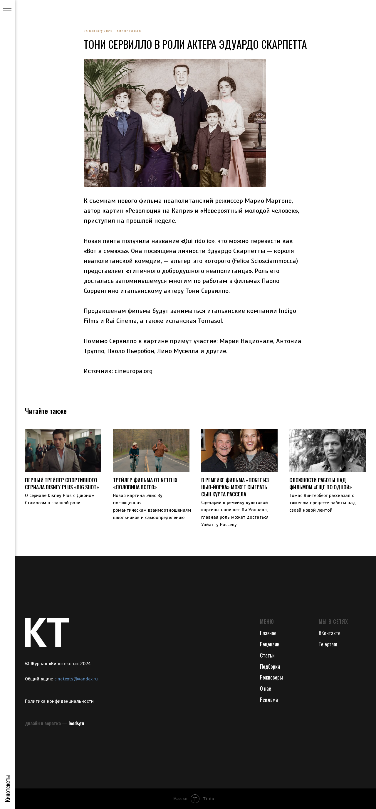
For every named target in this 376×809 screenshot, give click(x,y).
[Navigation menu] (7, 9)
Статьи (267, 655)
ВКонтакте (329, 633)
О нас (265, 688)
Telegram (328, 644)
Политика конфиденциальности (59, 701)
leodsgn (76, 723)
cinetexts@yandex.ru (76, 679)
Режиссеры (271, 677)
